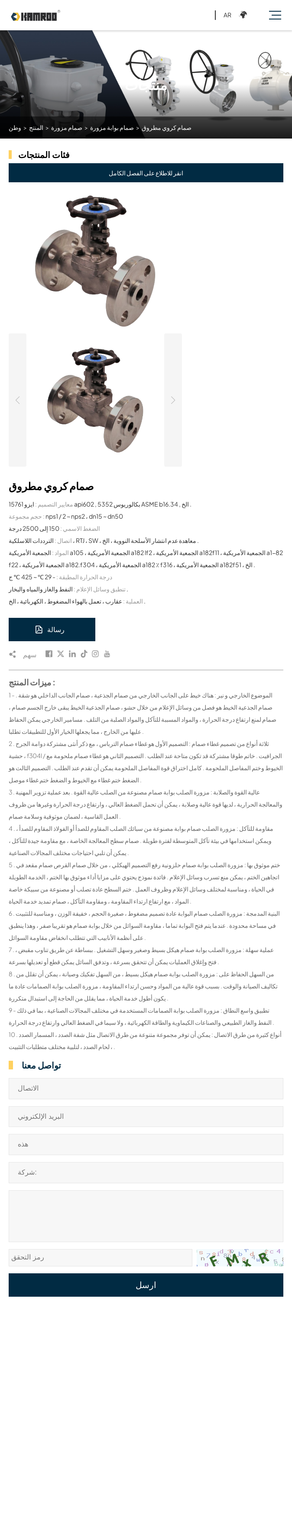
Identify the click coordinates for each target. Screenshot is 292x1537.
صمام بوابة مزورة (112, 127)
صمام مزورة (66, 127)
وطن (15, 127)
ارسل (146, 1285)
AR (227, 15)
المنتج (36, 127)
